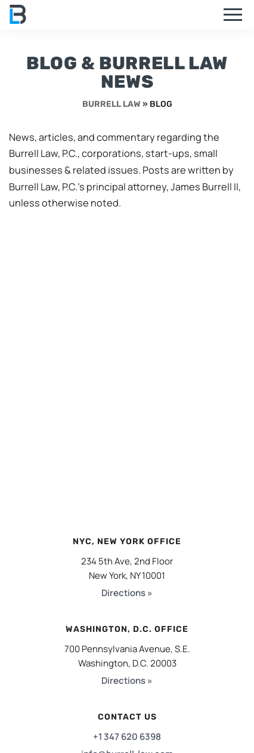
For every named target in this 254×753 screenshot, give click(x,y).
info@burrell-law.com (127, 738)
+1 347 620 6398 (127, 721)
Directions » (127, 577)
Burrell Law (111, 104)
